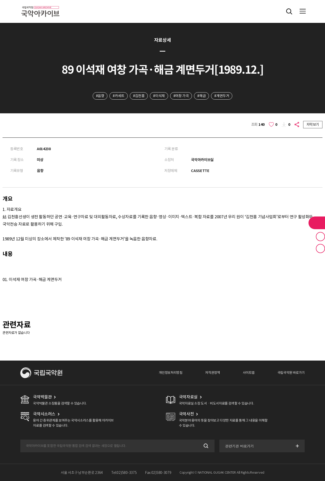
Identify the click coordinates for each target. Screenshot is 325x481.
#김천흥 (138, 96)
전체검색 (289, 11)
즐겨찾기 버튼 (320, 236)
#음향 (100, 96)
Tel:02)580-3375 (124, 472)
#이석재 (159, 96)
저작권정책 (212, 372)
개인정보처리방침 (170, 372)
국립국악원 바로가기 (291, 372)
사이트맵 (248, 372)
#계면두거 (221, 96)
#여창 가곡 (181, 96)
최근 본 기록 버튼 (320, 248)
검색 (205, 446)
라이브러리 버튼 (316, 222)
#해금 (201, 96)
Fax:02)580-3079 (158, 472)
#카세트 (118, 96)
